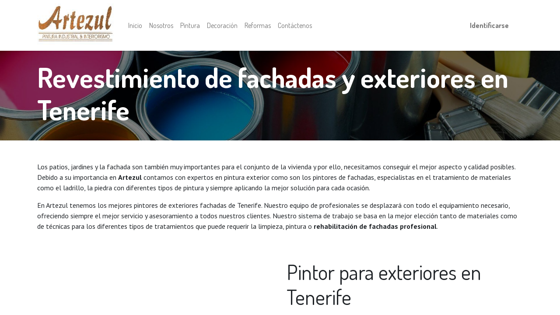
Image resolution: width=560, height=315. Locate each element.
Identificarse (489, 25)
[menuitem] (135, 25)
